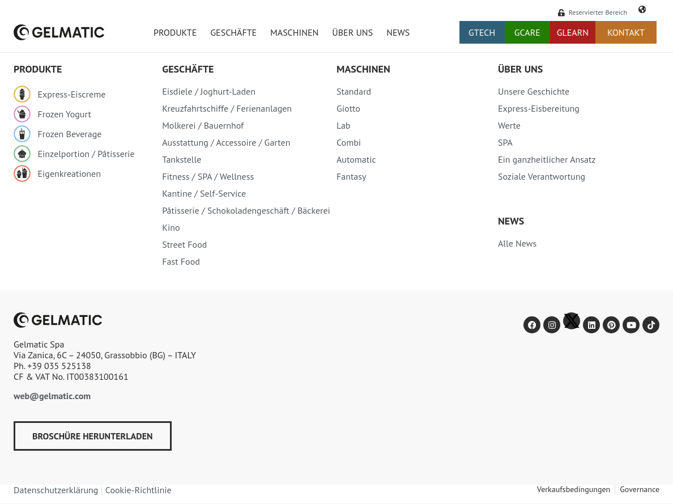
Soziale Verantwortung (541, 176)
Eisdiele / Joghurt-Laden (208, 91)
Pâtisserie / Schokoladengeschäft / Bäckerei (246, 210)
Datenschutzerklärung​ (56, 489)
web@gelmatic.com (52, 395)
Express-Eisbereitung (539, 108)
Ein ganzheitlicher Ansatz (547, 159)
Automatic (356, 159)
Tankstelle (181, 159)
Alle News (517, 243)
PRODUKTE (38, 68)
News (398, 32)
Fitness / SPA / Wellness (208, 176)
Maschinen (294, 32)
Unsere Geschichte (533, 91)
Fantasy (351, 176)
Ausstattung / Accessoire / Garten (226, 142)
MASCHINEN (363, 68)
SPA (505, 142)
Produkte (175, 32)
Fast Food (181, 261)
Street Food (184, 244)
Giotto (348, 108)
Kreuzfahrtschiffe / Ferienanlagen (227, 108)
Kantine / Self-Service (204, 193)
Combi (348, 142)
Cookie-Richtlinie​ (138, 489)
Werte (509, 125)
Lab (343, 125)
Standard (353, 91)
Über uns (352, 32)
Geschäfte (233, 32)
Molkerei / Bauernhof (203, 125)
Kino (171, 227)
